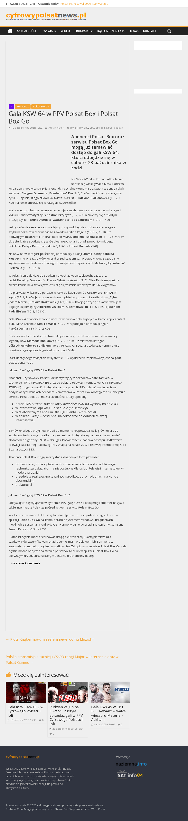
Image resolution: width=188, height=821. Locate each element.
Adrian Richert (57, 127)
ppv (92, 127)
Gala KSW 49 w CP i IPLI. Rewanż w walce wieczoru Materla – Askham (108, 713)
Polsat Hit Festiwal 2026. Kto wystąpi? (84, 3)
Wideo (65, 31)
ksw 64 (74, 127)
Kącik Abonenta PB (111, 31)
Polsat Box (23, 106)
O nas (134, 31)
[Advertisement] (68, 71)
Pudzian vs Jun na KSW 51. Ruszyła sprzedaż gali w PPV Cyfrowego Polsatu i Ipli (66, 715)
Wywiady (49, 31)
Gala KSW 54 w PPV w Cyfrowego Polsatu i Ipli (25, 711)
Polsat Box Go (41, 106)
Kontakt (150, 31)
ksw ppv (83, 127)
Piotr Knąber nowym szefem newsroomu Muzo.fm (50, 639)
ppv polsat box (104, 127)
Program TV (84, 31)
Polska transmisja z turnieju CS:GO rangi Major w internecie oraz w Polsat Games (62, 659)
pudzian (118, 127)
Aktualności (26, 31)
